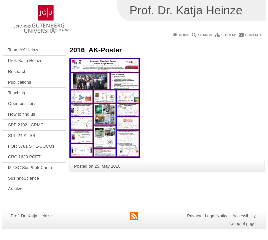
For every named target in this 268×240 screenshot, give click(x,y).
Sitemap (228, 35)
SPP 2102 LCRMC (25, 124)
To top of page (242, 223)
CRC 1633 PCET (24, 156)
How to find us (21, 114)
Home (184, 35)
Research (17, 71)
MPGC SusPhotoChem (30, 167)
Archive (15, 188)
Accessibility (244, 215)
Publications (19, 82)
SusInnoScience (23, 178)
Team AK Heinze (24, 49)
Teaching (16, 92)
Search (205, 35)
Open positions (22, 103)
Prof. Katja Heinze (25, 60)
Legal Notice (217, 215)
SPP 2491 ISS (21, 135)
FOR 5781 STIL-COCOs (31, 146)
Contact (253, 35)
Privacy (194, 215)
